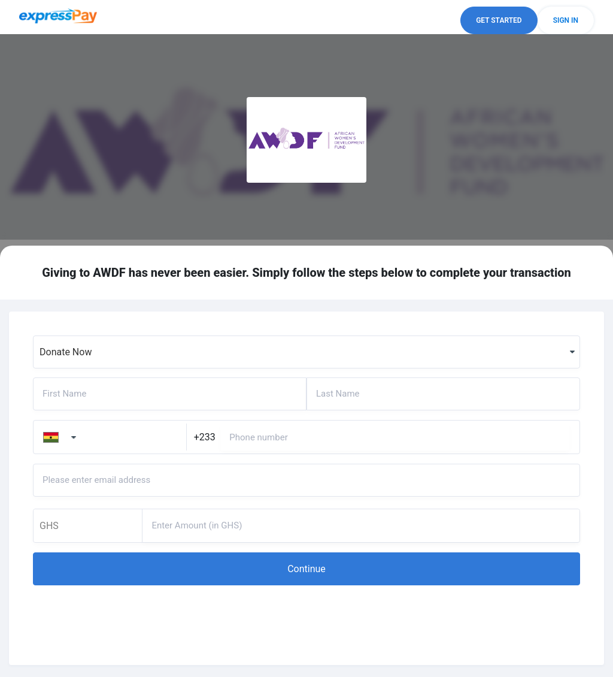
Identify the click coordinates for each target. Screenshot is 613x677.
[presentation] (124, 617)
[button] (498, 20)
